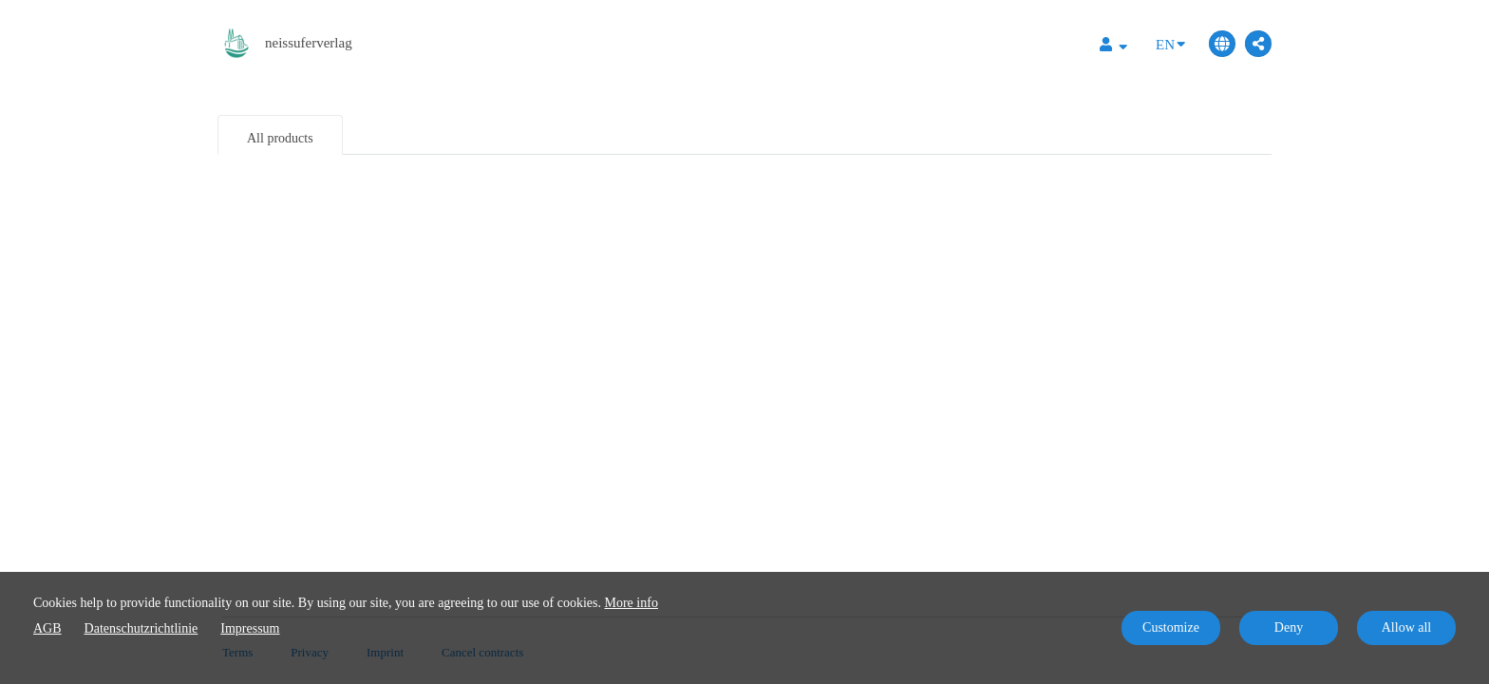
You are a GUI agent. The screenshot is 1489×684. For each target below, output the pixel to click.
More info (631, 603)
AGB (47, 628)
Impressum (249, 628)
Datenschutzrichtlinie (141, 628)
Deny (1288, 627)
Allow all (1407, 627)
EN (1170, 43)
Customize (1170, 627)
